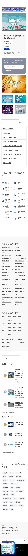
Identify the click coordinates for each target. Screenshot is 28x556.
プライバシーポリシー (15, 547)
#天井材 (5, 480)
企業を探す (11, 527)
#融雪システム (14, 484)
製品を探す (4, 527)
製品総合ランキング (6, 530)
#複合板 (5, 473)
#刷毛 (4, 476)
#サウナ (11, 473)
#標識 (15, 498)
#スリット (18, 476)
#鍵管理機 (5, 487)
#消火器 (18, 487)
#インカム (12, 480)
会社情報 (17, 550)
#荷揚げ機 (11, 476)
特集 (16, 527)
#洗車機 (5, 502)
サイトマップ (15, 530)
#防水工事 (5, 495)
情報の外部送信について (15, 548)
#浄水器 (5, 505)
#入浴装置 (21, 498)
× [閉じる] (1, 541)
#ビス (11, 502)
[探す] (5, 66)
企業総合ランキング (6, 533)
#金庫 (12, 491)
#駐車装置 (17, 502)
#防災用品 (5, 484)
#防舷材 (12, 495)
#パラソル (5, 491)
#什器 (12, 487)
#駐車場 (21, 505)
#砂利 (12, 509)
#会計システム (13, 505)
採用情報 (22, 550)
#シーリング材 (19, 491)
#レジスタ (18, 473)
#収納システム (20, 480)
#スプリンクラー (7, 498)
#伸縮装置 (5, 509)
